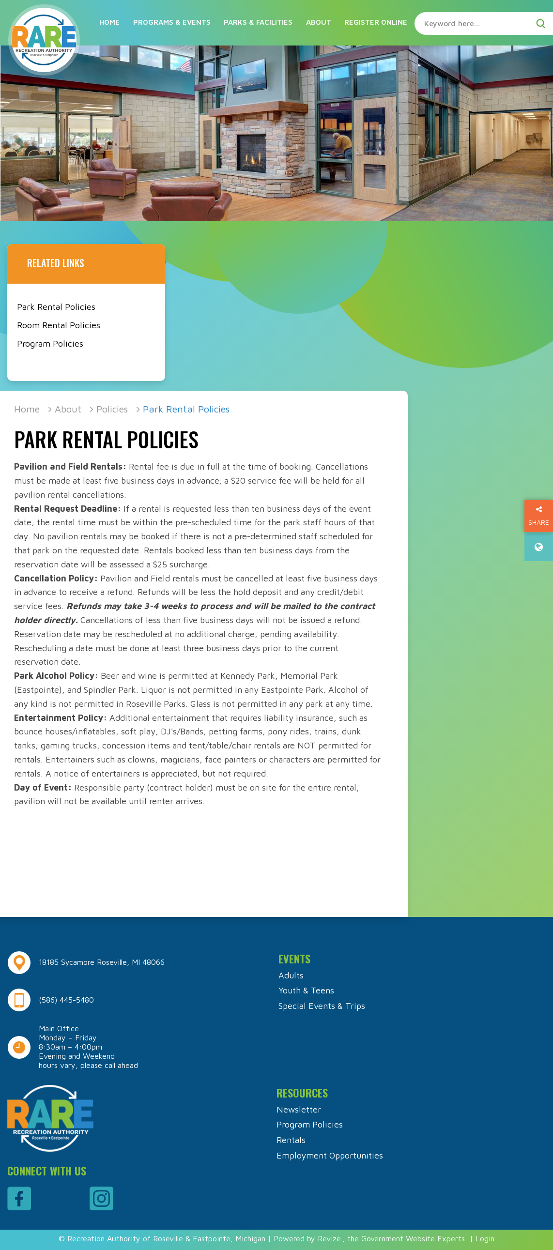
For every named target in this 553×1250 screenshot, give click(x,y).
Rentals (291, 1140)
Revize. (330, 1238)
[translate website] (538, 547)
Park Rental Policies (56, 307)
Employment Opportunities (329, 1155)
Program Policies (50, 343)
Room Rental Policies (58, 325)
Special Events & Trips (321, 1006)
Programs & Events (172, 22)
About (318, 22)
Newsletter (298, 1109)
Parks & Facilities (258, 22)
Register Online (375, 22)
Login (485, 1238)
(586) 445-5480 (66, 999)
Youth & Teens (306, 990)
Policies (112, 408)
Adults (291, 975)
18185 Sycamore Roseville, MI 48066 (102, 962)
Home (109, 22)
